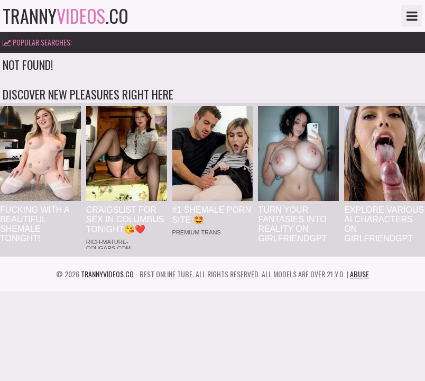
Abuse (359, 273)
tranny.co (65, 15)
